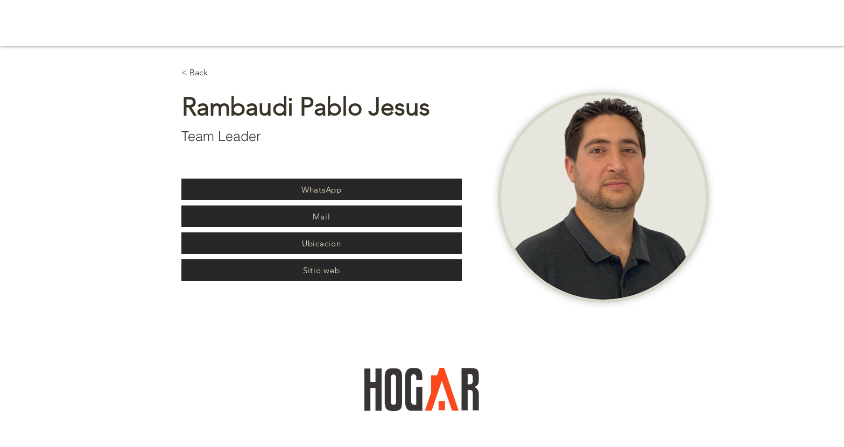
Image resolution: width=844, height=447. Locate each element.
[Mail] (321, 216)
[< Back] (202, 73)
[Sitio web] (321, 270)
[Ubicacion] (321, 243)
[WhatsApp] (321, 189)
